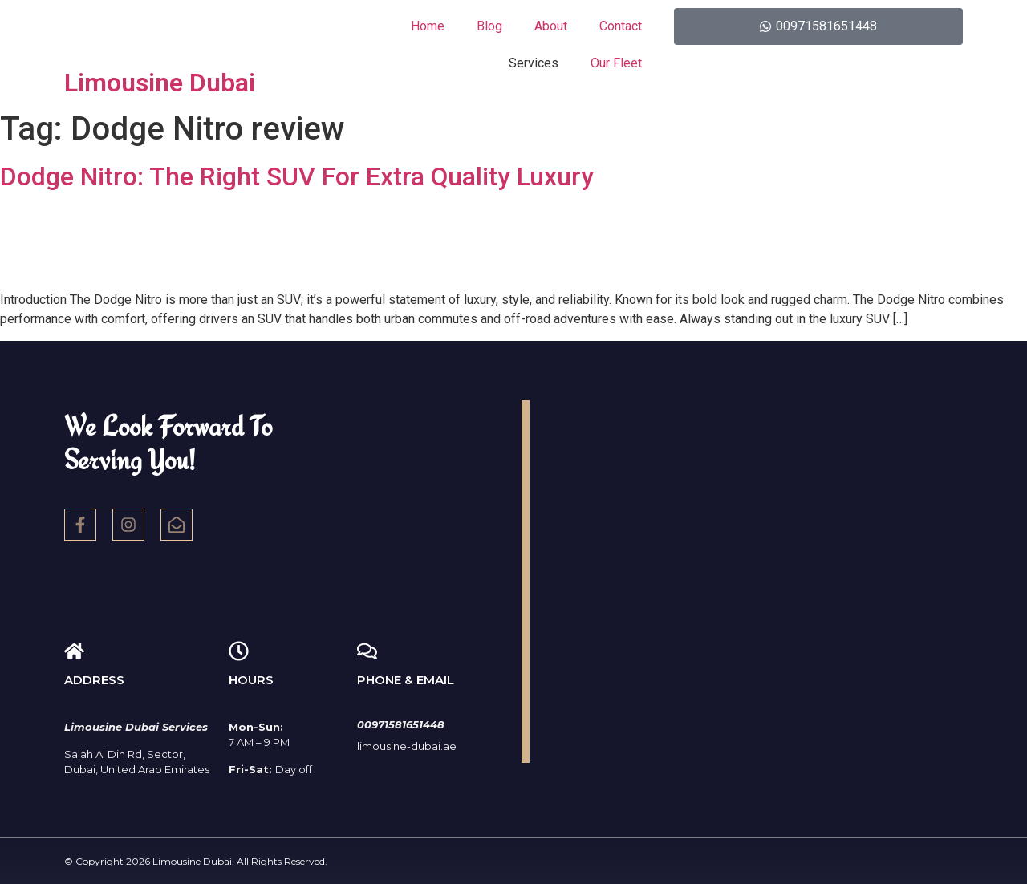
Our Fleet (616, 63)
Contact (620, 26)
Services (533, 63)
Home (427, 26)
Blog (489, 26)
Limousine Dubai (159, 82)
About (550, 26)
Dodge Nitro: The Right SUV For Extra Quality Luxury (297, 176)
